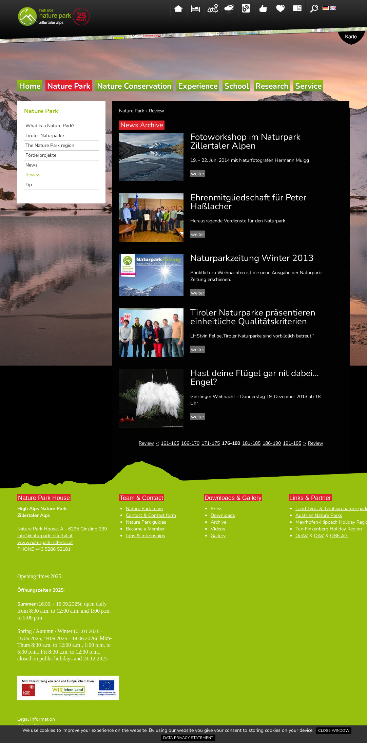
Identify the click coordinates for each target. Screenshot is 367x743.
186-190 (272, 443)
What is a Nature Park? (49, 126)
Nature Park (68, 86)
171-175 (210, 443)
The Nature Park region (49, 145)
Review (33, 175)
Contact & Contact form (151, 515)
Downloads (223, 515)
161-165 (170, 443)
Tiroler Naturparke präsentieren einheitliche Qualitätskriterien (252, 317)
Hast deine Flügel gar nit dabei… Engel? (254, 377)
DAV (319, 535)
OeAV (301, 535)
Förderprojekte (40, 155)
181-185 (251, 443)
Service (308, 86)
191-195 (292, 443)
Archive (218, 522)
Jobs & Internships (145, 535)
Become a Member (145, 529)
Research (271, 86)
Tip (28, 184)
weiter (197, 174)
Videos (218, 529)
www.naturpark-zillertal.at (45, 542)
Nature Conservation (134, 86)
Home (29, 86)
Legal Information (36, 719)
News (31, 165)
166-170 (190, 443)
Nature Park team (144, 508)
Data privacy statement (188, 737)
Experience (197, 86)
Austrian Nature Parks (318, 515)
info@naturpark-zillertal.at (45, 535)
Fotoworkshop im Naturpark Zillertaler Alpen (245, 141)
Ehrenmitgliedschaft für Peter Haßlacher (248, 202)
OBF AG (339, 535)
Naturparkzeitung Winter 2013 (252, 258)
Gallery (218, 535)
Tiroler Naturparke (44, 135)
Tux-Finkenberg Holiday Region (328, 529)
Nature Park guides (146, 522)
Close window (333, 730)
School (236, 86)
